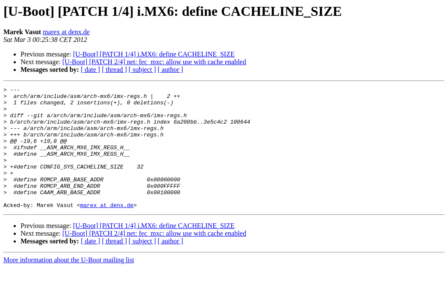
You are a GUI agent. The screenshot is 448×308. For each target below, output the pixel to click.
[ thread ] (114, 69)
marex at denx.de (66, 32)
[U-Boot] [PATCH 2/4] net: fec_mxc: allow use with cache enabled (154, 61)
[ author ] (170, 69)
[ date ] (90, 69)
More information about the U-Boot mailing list (68, 284)
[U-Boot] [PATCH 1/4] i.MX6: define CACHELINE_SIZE (154, 54)
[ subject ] (142, 69)
